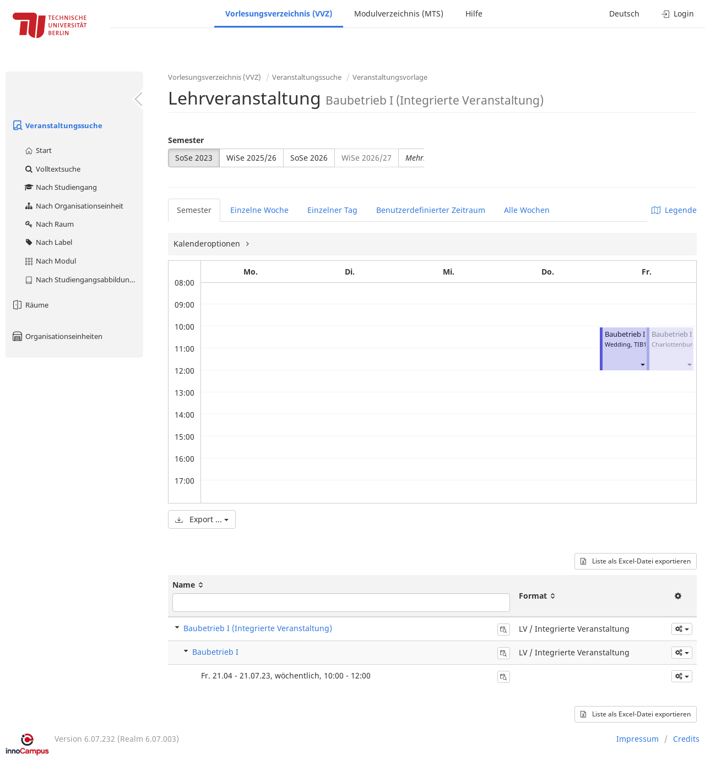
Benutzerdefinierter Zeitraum (430, 210)
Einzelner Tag (332, 210)
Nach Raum (49, 224)
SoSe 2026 (309, 157)
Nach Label (48, 242)
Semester (186, 140)
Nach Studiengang (60, 187)
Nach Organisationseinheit (73, 206)
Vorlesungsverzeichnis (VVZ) (278, 13)
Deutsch (624, 13)
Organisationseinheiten (56, 336)
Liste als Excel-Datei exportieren (636, 561)
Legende (674, 210)
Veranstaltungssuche (56, 125)
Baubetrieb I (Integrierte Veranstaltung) (257, 628)
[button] (642, 364)
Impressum (637, 738)
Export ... (202, 519)
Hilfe (473, 13)
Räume (29, 305)
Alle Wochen (527, 210)
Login (677, 13)
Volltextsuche (52, 169)
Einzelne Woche (259, 210)
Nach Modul (50, 261)
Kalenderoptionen (207, 243)
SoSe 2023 (194, 157)
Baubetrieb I (625, 334)
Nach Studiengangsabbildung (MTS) (83, 279)
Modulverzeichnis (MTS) (398, 13)
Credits (686, 738)
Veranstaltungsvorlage (389, 77)
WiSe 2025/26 (251, 157)
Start (38, 150)
